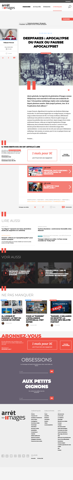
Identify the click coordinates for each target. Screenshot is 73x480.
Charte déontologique (62, 441)
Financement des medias (36, 454)
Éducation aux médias (62, 434)
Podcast (59, 463)
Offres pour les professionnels (64, 450)
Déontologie (34, 437)
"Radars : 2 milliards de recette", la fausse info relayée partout (60, 332)
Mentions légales (61, 455)
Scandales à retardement (36, 430)
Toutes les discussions (62, 444)
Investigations (34, 434)
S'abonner (66, 19)
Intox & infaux (31, 214)
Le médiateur (61, 430)
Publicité (33, 446)
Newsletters (60, 454)
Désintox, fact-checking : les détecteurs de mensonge (57, 249)
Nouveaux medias (35, 441)
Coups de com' (34, 428)
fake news (40, 212)
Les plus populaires (48, 437)
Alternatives (33, 439)
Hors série (33, 471)
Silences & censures (35, 450)
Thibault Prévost (8, 55)
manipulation (31, 212)
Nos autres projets (62, 439)
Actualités (37, 7)
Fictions (33, 426)
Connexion (68, 1)
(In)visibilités (34, 443)
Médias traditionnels (35, 448)
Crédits (59, 459)
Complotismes (34, 444)
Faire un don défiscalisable (63, 452)
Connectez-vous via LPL (9, 173)
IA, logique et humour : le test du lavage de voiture (11, 331)
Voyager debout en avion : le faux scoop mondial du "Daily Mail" (52, 252)
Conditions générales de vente (64, 457)
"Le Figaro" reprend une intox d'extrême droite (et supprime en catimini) (16, 242)
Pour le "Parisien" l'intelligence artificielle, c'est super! (35, 332)
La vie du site (60, 428)
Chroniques (57, 7)
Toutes (45, 426)
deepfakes (65, 212)
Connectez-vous (6, 169)
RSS (58, 461)
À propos (60, 435)
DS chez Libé (40, 471)
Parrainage (60, 432)
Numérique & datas (59, 214)
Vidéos (45, 435)
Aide (59, 448)
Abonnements (61, 426)
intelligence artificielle (53, 212)
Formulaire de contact (62, 443)
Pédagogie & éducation (45, 214)
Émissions (46, 7)
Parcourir (26, 7)
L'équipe (59, 437)
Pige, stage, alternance (63, 446)
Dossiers (46, 434)
